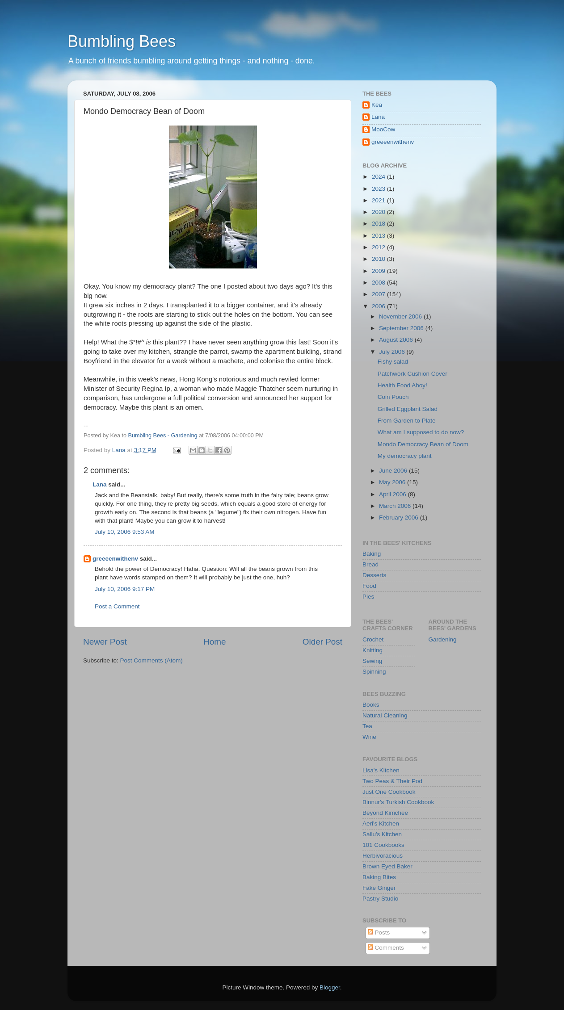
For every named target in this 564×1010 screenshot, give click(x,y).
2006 (379, 306)
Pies (368, 596)
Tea (367, 726)
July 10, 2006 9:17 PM (125, 589)
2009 (379, 271)
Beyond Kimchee (385, 812)
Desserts (374, 575)
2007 (379, 294)
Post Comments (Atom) (151, 660)
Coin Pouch (393, 397)
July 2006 (393, 351)
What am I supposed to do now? (421, 432)
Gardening (443, 639)
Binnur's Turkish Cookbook (398, 802)
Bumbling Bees (121, 41)
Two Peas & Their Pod (392, 781)
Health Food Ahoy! (402, 385)
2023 (379, 188)
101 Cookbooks (383, 845)
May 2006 (393, 482)
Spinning (374, 671)
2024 (379, 176)
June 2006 (394, 470)
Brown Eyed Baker (387, 866)
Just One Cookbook (389, 791)
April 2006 (393, 494)
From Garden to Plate (407, 420)
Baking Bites (379, 877)
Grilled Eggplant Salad (408, 409)
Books (370, 704)
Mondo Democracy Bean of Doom (423, 444)
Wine (369, 736)
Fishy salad (393, 361)
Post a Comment (117, 606)
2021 (379, 200)
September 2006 (402, 328)
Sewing (372, 661)
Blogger (330, 987)
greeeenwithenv (115, 558)
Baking (371, 553)
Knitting (372, 650)
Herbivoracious (382, 855)
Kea (376, 104)
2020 (379, 212)
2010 (379, 259)
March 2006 (395, 506)
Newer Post (105, 641)
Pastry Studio (380, 898)
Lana (100, 484)
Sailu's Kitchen (382, 834)
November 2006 (401, 316)
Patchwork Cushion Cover (412, 373)
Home (214, 641)
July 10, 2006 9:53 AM (125, 531)
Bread (370, 564)
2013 (379, 235)
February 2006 (399, 517)
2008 (379, 282)
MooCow (383, 129)
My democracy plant (405, 456)
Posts (379, 932)
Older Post (322, 641)
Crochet (372, 639)
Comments (386, 947)
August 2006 (397, 339)
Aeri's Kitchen (380, 823)
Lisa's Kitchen (381, 770)
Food (369, 586)
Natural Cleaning (385, 715)
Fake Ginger (379, 887)
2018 (379, 223)
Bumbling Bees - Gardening (163, 435)
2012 (379, 247)
